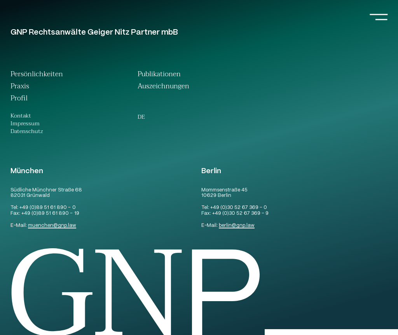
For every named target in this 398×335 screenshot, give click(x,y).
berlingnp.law (237, 226)
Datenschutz (26, 132)
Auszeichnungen (163, 87)
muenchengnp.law (52, 226)
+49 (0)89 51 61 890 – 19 (50, 214)
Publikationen (159, 75)
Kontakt (20, 116)
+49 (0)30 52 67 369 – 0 (238, 208)
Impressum (25, 124)
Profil (19, 99)
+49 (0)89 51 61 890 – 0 (47, 208)
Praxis (19, 87)
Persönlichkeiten (36, 75)
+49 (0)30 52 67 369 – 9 (240, 214)
